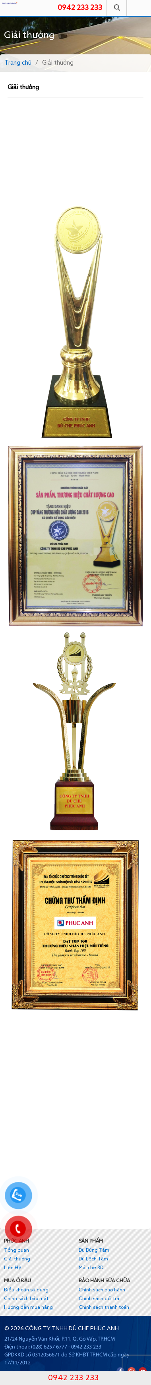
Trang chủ (17, 63)
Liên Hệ (12, 1268)
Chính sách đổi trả (99, 1299)
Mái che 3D (91, 1268)
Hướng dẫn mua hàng (28, 1307)
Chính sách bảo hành (102, 1290)
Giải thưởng (17, 1259)
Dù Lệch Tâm (93, 1259)
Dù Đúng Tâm (94, 1250)
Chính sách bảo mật (26, 1299)
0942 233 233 (80, 8)
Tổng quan (16, 1250)
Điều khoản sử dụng (26, 1290)
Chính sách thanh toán (104, 1307)
